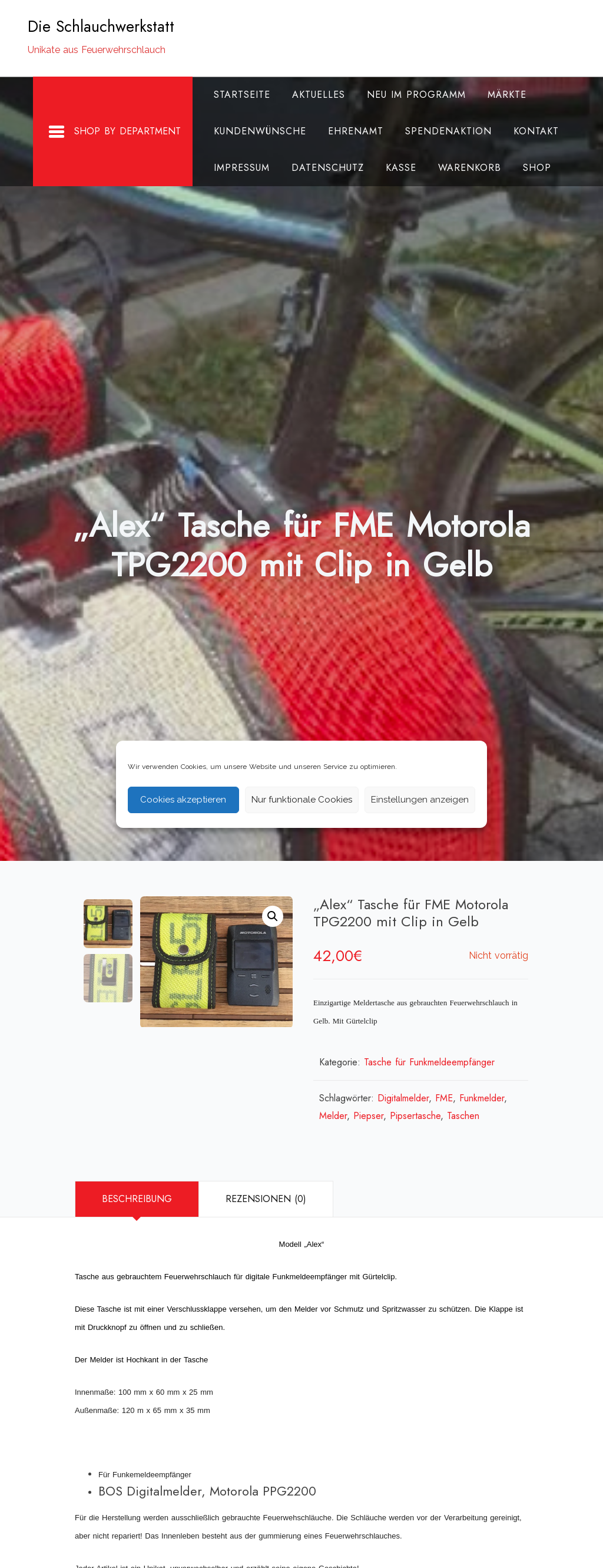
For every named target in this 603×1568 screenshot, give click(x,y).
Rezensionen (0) (266, 1199)
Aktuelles (313, 94)
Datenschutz (322, 167)
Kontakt (531, 131)
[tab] (136, 1199)
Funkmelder (481, 1098)
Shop (532, 167)
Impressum (236, 167)
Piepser (368, 1116)
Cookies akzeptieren (183, 799)
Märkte (501, 94)
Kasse (395, 167)
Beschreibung (137, 1199)
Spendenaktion (443, 131)
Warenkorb (464, 167)
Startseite (236, 94)
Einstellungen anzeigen (420, 799)
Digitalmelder (403, 1098)
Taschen (463, 1116)
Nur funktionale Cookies (301, 799)
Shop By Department (108, 132)
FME (444, 1098)
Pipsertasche (415, 1116)
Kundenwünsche (254, 131)
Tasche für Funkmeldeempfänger (429, 1062)
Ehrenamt (350, 131)
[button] (272, 916)
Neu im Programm (411, 94)
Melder (333, 1116)
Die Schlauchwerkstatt (101, 26)
